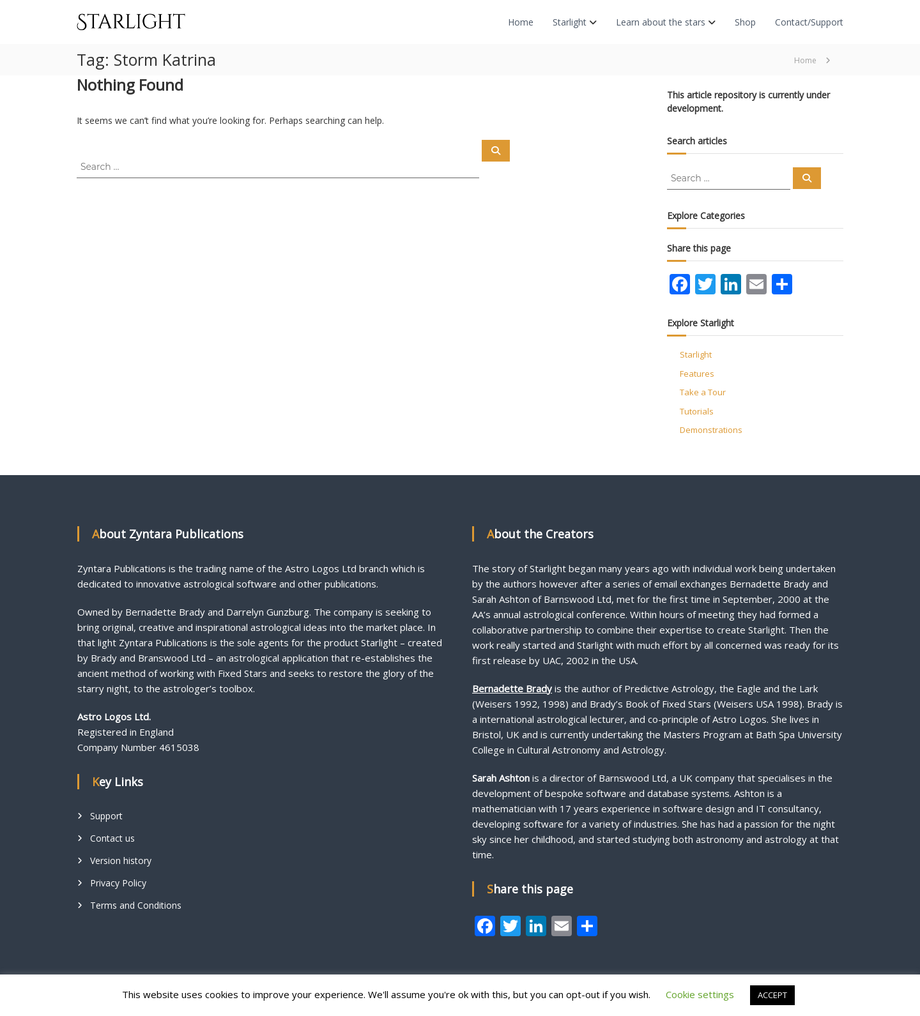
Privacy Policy (118, 883)
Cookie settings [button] (700, 994)
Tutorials (697, 411)
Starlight (569, 22)
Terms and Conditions (135, 905)
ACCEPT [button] (772, 995)
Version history (120, 860)
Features (697, 373)
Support (106, 816)
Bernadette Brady (512, 688)
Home (520, 22)
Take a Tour (703, 392)
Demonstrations (711, 430)
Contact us (112, 838)
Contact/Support (809, 22)
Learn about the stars (660, 22)
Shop (745, 22)
